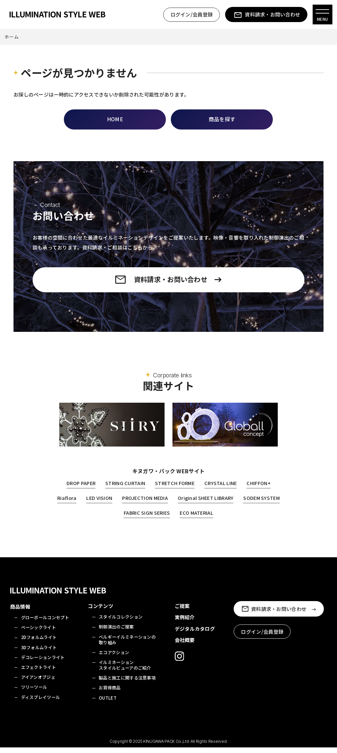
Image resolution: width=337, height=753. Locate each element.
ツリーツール (34, 692)
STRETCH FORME (175, 488)
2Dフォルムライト (39, 643)
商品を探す (222, 120)
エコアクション (114, 657)
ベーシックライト (38, 633)
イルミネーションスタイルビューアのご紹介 (125, 671)
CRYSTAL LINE (222, 488)
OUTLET (108, 703)
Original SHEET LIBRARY (230, 503)
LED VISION (120, 503)
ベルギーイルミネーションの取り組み (127, 645)
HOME (115, 120)
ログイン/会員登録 (191, 14)
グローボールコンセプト (45, 623)
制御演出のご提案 (116, 632)
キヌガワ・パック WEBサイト (168, 476)
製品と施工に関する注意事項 (127, 683)
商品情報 (20, 611)
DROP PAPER (79, 488)
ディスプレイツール (40, 702)
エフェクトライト (38, 673)
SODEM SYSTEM (117, 518)
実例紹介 (185, 622)
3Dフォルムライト (39, 653)
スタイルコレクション (121, 622)
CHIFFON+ (261, 488)
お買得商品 (110, 693)
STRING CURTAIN (124, 488)
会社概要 (185, 645)
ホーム (12, 37)
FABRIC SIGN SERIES (170, 518)
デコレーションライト (43, 662)
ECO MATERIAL (221, 518)
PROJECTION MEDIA (168, 503)
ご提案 (182, 611)
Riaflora (87, 503)
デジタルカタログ (195, 634)
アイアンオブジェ (38, 683)
